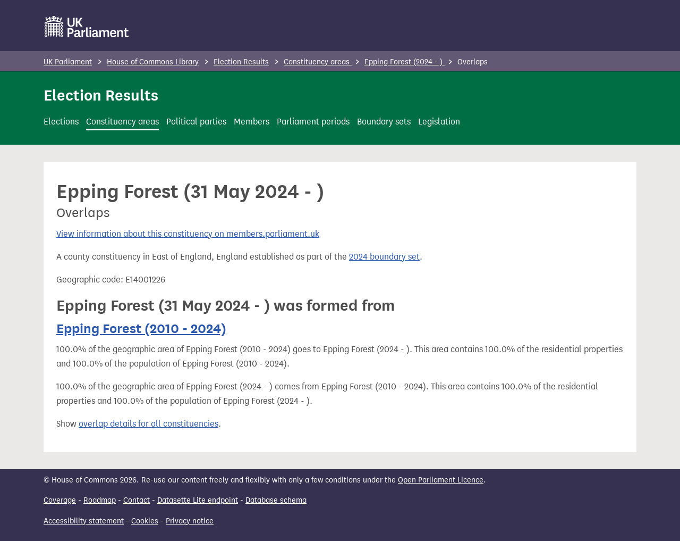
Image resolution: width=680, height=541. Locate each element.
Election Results (241, 61)
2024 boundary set (384, 257)
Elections (61, 121)
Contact (136, 500)
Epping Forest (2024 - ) (404, 61)
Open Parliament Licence (440, 480)
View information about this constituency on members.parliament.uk (187, 234)
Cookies (144, 521)
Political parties (196, 121)
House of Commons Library (153, 61)
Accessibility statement (84, 521)
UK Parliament (68, 61)
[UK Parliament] (87, 26)
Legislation (439, 121)
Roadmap (99, 500)
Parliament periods (313, 121)
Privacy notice (190, 521)
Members (251, 121)
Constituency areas (318, 61)
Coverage (60, 500)
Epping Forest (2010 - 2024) (141, 328)
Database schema (276, 500)
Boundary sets (384, 121)
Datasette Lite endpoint (197, 500)
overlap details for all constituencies (148, 424)
